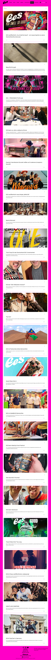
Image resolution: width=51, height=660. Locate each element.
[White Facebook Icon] (40, 321)
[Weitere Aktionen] (44, 32)
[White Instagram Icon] (40, 323)
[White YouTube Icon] (40, 325)
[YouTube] (28, 648)
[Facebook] (23, 648)
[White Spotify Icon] (40, 329)
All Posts (5, 8)
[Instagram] (25, 648)
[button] (22, 2)
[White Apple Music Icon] (40, 327)
